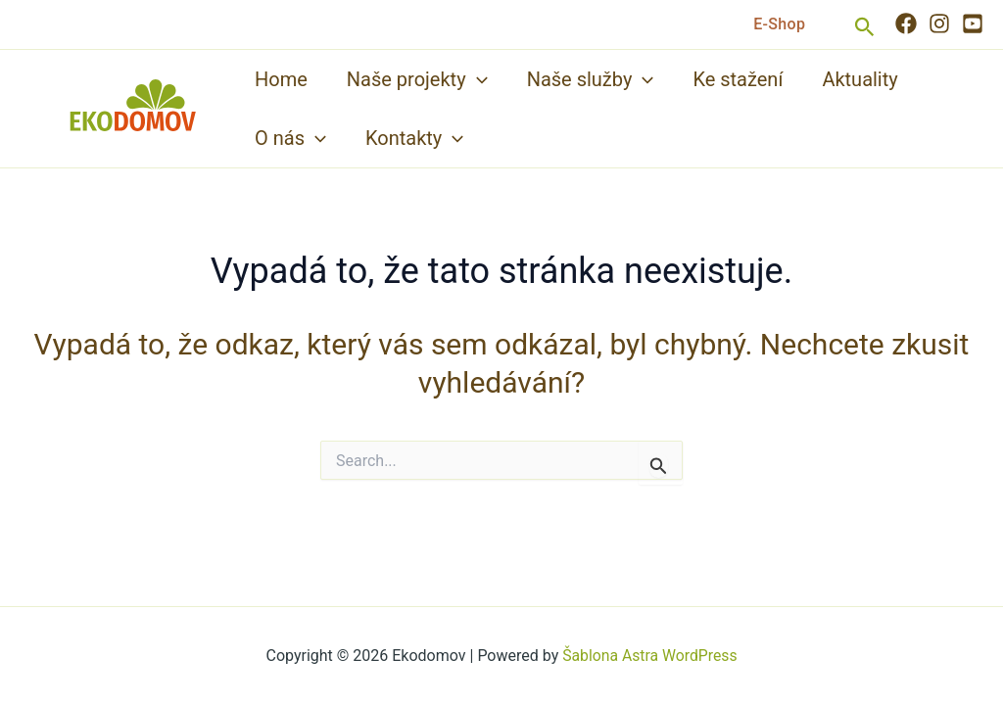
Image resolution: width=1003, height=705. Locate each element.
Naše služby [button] (590, 79)
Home (281, 79)
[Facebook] (906, 23)
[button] (779, 24)
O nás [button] (290, 138)
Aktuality (859, 79)
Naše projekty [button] (417, 79)
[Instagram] (939, 23)
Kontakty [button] (414, 138)
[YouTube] (972, 23)
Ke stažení (738, 79)
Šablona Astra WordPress (650, 655)
